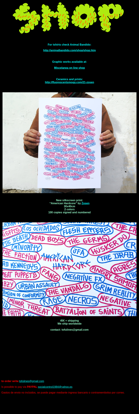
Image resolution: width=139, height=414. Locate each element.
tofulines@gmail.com (31, 381)
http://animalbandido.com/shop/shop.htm (69, 50)
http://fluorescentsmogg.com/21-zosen (69, 82)
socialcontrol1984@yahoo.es (55, 386)
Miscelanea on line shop (69, 67)
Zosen (85, 203)
